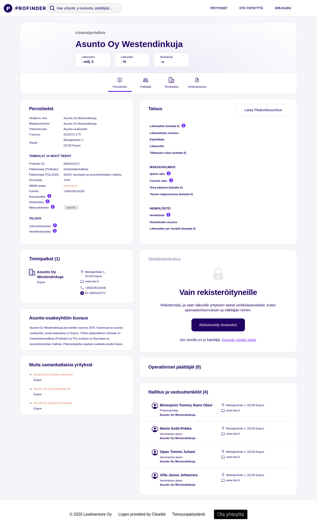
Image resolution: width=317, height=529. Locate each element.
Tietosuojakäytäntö (188, 514)
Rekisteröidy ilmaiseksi (218, 325)
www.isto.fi (70, 185)
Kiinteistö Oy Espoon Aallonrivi (53, 374)
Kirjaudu (283, 8)
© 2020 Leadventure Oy (91, 514)
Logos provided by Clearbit (141, 514)
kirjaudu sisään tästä (239, 340)
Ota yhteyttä (251, 8)
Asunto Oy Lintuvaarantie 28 (52, 388)
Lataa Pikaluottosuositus (263, 110)
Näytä (71, 207)
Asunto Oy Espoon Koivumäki (53, 402)
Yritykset (218, 8)
